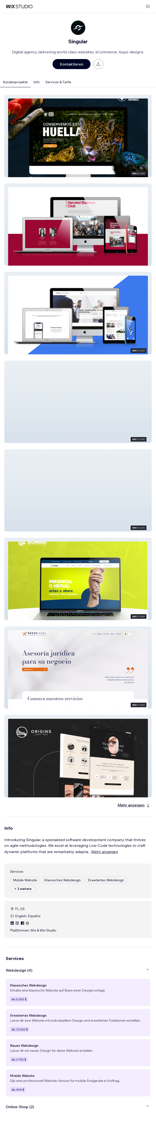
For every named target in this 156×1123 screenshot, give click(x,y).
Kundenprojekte (15, 82)
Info (36, 82)
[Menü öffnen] (148, 6)
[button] (78, 136)
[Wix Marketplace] (19, 6)
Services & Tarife (58, 82)
